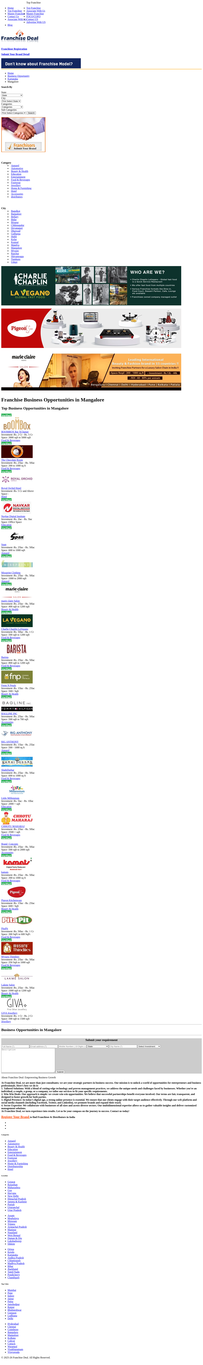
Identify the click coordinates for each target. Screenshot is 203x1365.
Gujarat (11, 1186)
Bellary (14, 216)
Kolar (14, 239)
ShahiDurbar (7, 770)
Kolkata (12, 1342)
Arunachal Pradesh (17, 1231)
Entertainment (18, 177)
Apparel (15, 165)
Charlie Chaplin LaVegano (14, 629)
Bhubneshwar (14, 1314)
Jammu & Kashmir (17, 1206)
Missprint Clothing (10, 572)
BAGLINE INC (9, 713)
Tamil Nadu (14, 1276)
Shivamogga (17, 256)
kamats (4, 872)
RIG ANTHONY (10, 741)
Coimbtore (13, 1334)
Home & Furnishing (21, 188)
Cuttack (11, 1348)
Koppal (14, 242)
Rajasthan (13, 1189)
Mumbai (12, 1295)
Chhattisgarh (14, 1265)
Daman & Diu (15, 1243)
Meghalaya (13, 1223)
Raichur (15, 253)
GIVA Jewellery (9, 1013)
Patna (10, 1306)
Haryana (12, 1198)
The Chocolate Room (12, 460)
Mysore (15, 250)
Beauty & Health (19, 171)
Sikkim (11, 1248)
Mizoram (12, 1226)
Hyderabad (13, 1328)
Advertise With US (36, 22)
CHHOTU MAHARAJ (13, 826)
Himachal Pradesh (17, 1203)
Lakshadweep (14, 1245)
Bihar (10, 1271)
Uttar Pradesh (14, 1215)
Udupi (14, 262)
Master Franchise (35, 13)
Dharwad (15, 231)
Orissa (11, 1254)
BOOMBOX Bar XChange (15, 431)
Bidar (14, 219)
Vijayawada (13, 1357)
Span (3, 544)
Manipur (12, 1234)
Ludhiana (12, 1320)
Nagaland (12, 1237)
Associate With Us (35, 10)
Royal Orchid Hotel (11, 488)
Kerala (11, 1256)
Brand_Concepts (9, 844)
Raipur (11, 1312)
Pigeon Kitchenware (11, 900)
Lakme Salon (8, 985)
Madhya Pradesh (16, 1268)
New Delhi (13, 1200)
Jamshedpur (14, 1309)
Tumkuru (15, 259)
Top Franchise (33, 8)
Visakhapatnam (15, 1354)
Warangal (12, 1351)
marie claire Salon (10, 601)
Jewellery (16, 185)
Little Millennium (10, 798)
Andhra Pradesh (16, 1262)
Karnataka (13, 78)
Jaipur (11, 1303)
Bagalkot (15, 211)
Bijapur (15, 222)
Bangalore (16, 214)
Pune (10, 1297)
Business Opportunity (19, 76)
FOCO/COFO (33, 16)
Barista (4, 657)
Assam (11, 1220)
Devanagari (17, 228)
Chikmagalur (17, 225)
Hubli (14, 236)
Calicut (11, 1345)
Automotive (17, 168)
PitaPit (4, 928)
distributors (17, 196)
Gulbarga (15, 233)
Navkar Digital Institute (13, 516)
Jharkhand (13, 1273)
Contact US (32, 19)
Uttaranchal (13, 1212)
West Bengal (14, 1240)
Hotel (14, 191)
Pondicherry (14, 1279)
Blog (10, 25)
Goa (10, 1195)
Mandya (15, 245)
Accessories (17, 194)
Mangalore (16, 248)
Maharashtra (14, 1192)
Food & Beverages (20, 179)
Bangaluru (13, 1337)
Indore (11, 1300)
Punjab (11, 1209)
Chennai (12, 1331)
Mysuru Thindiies (10, 956)
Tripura (11, 1228)
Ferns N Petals (8, 685)
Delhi (10, 1323)
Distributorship (15, 1171)
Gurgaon (12, 1317)
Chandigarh (13, 1282)
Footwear (16, 182)
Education (16, 174)
